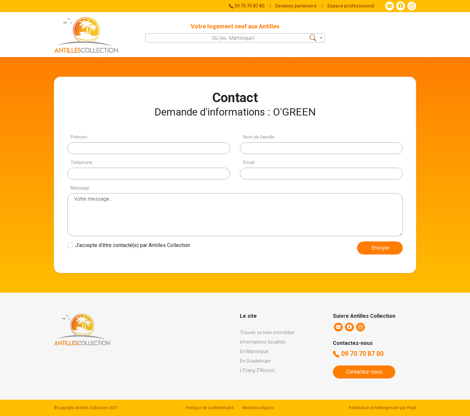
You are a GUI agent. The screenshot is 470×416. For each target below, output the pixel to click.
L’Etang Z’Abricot (257, 370)
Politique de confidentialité (210, 408)
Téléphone (81, 162)
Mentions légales (258, 408)
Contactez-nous (364, 372)
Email (249, 162)
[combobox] (235, 37)
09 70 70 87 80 (358, 354)
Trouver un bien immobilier (267, 332)
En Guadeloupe (255, 360)
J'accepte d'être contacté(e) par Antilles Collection (132, 245)
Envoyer (380, 248)
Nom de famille (258, 137)
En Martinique (254, 351)
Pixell (411, 408)
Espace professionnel (350, 5)
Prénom (78, 137)
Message (79, 188)
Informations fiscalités (263, 342)
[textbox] (235, 38)
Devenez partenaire (296, 5)
